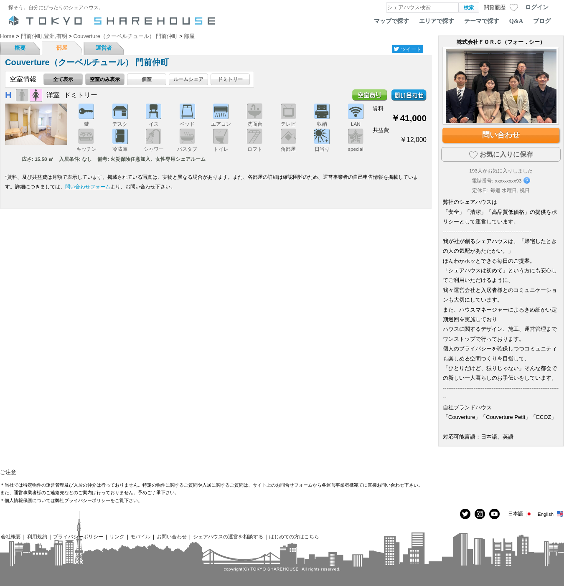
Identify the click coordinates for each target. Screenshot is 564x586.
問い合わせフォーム (87, 186)
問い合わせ (501, 135)
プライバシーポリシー (78, 536)
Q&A (516, 21)
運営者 (104, 48)
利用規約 (37, 536)
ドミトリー (230, 79)
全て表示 (63, 79)
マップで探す (391, 21)
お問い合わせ (172, 536)
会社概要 (11, 536)
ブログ (542, 21)
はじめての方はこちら (294, 536)
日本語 (521, 514)
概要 (20, 48)
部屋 (61, 48)
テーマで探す (481, 21)
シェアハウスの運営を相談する (228, 536)
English (551, 514)
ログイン (537, 7)
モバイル (140, 536)
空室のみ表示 (105, 79)
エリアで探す (436, 21)
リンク (116, 536)
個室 (147, 79)
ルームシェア (188, 79)
